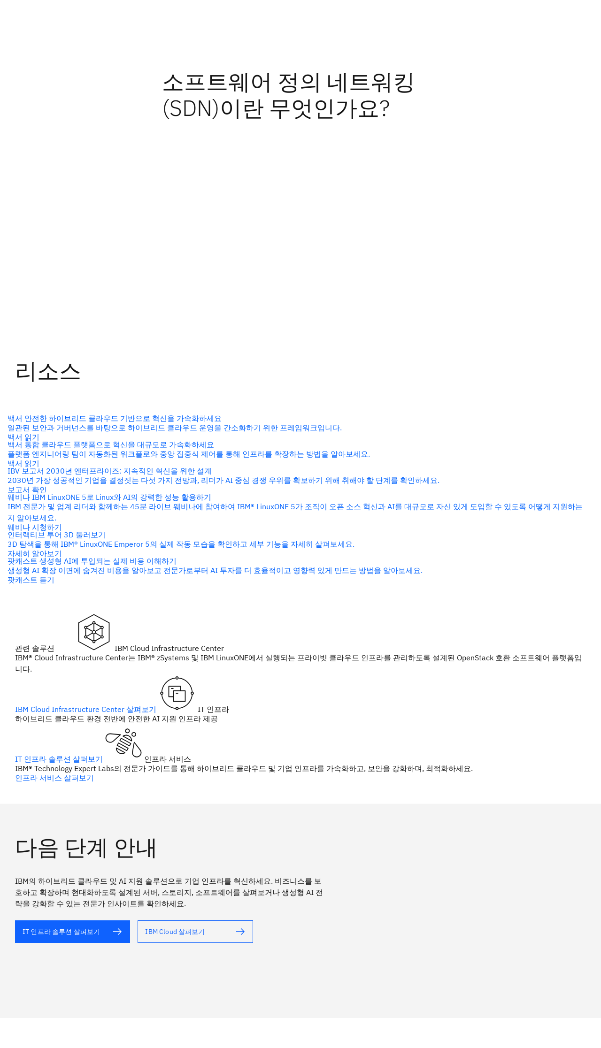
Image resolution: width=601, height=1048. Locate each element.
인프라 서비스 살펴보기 (54, 777)
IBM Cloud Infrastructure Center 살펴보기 (86, 709)
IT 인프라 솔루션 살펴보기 (60, 759)
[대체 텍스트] (297, 427)
